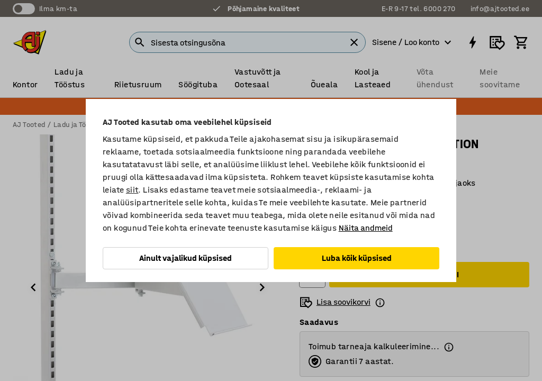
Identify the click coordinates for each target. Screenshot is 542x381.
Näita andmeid (366, 228)
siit (132, 190)
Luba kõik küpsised (357, 258)
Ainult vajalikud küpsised (185, 258)
